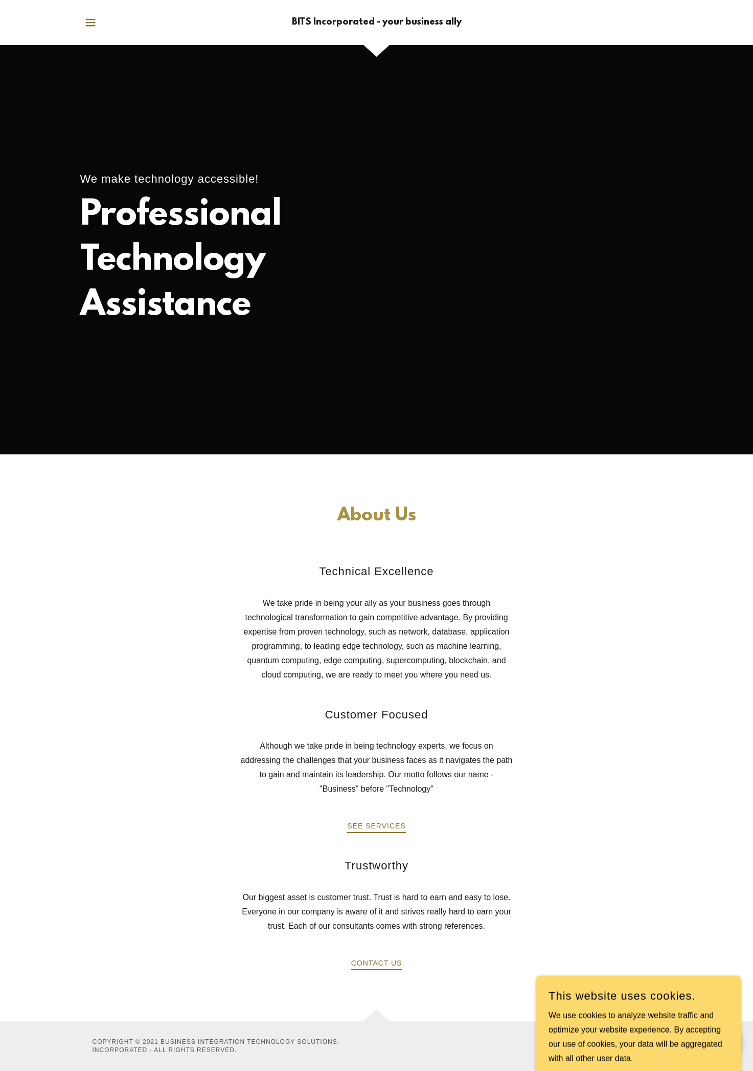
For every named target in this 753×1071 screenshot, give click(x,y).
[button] (90, 22)
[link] (377, 22)
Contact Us (376, 963)
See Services (376, 826)
